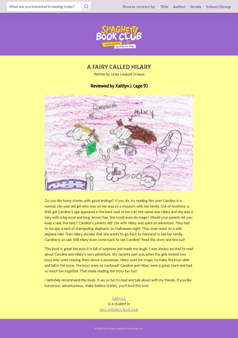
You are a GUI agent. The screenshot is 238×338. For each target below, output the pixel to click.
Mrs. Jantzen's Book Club (119, 309)
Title (164, 6)
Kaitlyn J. (119, 298)
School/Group (218, 6)
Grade (195, 6)
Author (179, 6)
